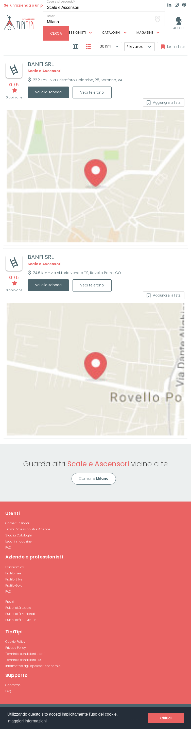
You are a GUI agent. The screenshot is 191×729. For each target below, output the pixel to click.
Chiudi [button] (166, 718)
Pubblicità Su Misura (21, 620)
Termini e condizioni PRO (24, 660)
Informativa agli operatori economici (33, 666)
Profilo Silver (14, 579)
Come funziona (17, 523)
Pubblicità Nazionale (21, 614)
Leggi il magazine (18, 541)
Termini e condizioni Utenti (25, 654)
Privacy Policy (15, 647)
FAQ (8, 547)
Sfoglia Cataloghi (18, 535)
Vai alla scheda (48, 92)
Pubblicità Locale (18, 608)
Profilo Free (13, 573)
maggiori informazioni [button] (27, 721)
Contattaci (13, 685)
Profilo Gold (14, 585)
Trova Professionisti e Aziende (27, 529)
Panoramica (14, 567)
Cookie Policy (15, 641)
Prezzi (9, 601)
